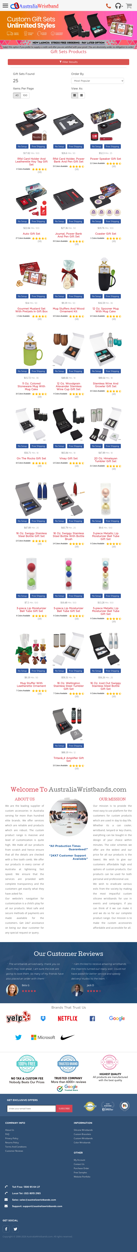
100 (25, 95)
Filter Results (68, 62)
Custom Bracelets (82, 1134)
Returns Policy (12, 1142)
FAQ (7, 1134)
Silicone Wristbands (83, 1129)
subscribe (64, 1108)
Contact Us (79, 1164)
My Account (79, 1159)
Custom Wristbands (83, 1138)
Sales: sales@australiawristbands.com (29, 1200)
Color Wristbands (82, 1142)
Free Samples (80, 1172)
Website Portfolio (82, 1176)
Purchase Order (81, 1168)
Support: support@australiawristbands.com (32, 1206)
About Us (9, 1129)
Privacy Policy (11, 1138)
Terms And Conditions (16, 1146)
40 (17, 95)
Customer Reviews (14, 1150)
